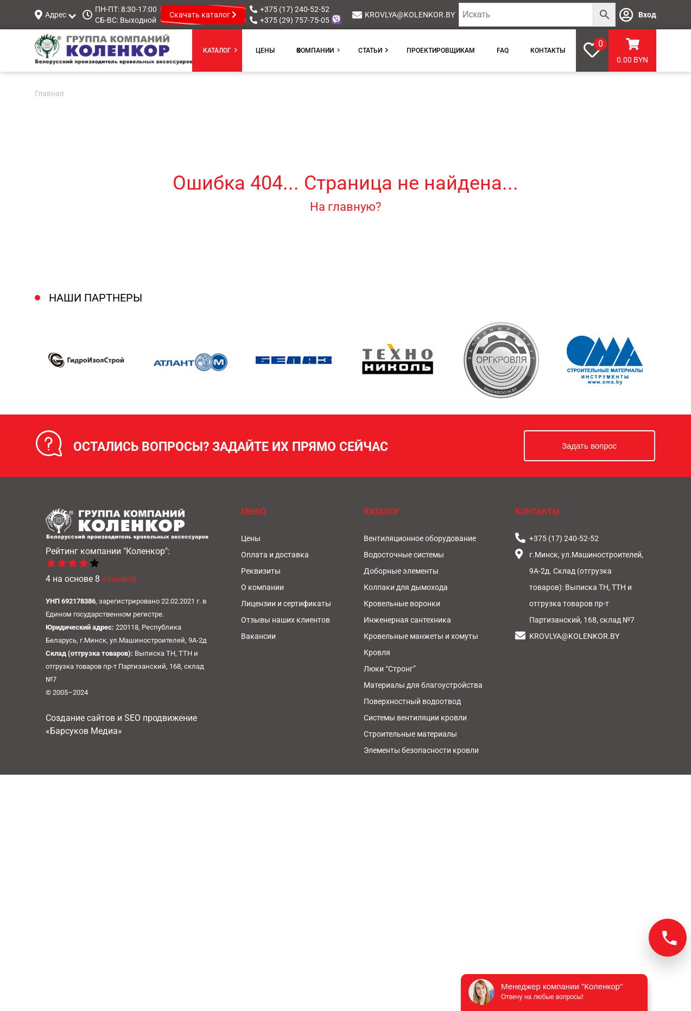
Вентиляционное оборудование (420, 538)
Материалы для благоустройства (423, 685)
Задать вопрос (589, 445)
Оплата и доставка (275, 554)
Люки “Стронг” (390, 668)
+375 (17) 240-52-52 (294, 9)
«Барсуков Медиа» (84, 731)
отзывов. (120, 579)
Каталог (217, 50)
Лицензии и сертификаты (286, 603)
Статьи (370, 50)
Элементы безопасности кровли (421, 750)
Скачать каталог (203, 14)
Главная (49, 93)
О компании (315, 50)
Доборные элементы (401, 571)
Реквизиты (261, 571)
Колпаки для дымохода (406, 587)
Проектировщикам (441, 50)
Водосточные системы (404, 554)
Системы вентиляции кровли (415, 717)
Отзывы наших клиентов (285, 620)
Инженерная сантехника (407, 620)
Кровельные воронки (402, 603)
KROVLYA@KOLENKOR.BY (410, 14)
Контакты (547, 50)
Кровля (377, 652)
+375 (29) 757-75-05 (294, 20)
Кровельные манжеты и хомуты (421, 636)
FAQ (503, 50)
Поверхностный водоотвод (412, 701)
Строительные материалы (410, 734)
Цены (265, 50)
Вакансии (258, 636)
